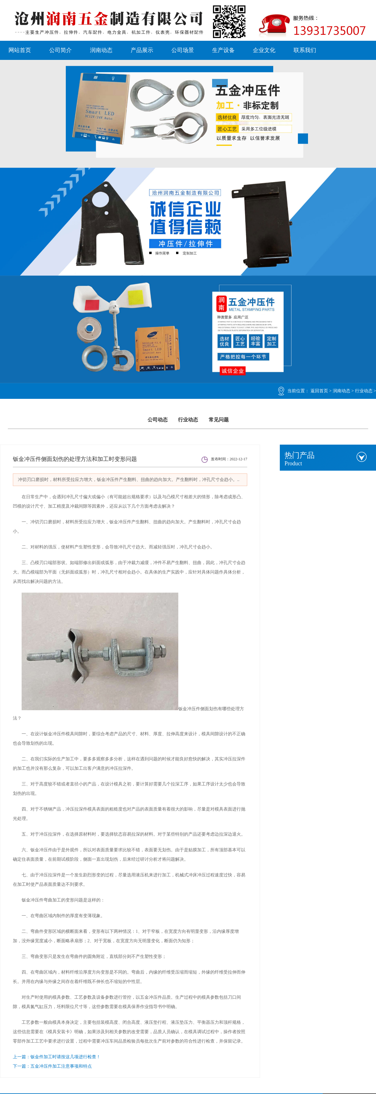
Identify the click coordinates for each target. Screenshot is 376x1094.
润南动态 (101, 50)
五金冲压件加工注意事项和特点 (61, 1066)
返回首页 (319, 390)
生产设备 (223, 50)
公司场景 (182, 50)
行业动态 (364, 390)
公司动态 (158, 419)
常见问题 (219, 419)
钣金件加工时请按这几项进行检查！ (65, 1056)
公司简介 (60, 50)
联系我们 (305, 50)
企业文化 (264, 50)
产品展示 (142, 50)
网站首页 (19, 50)
